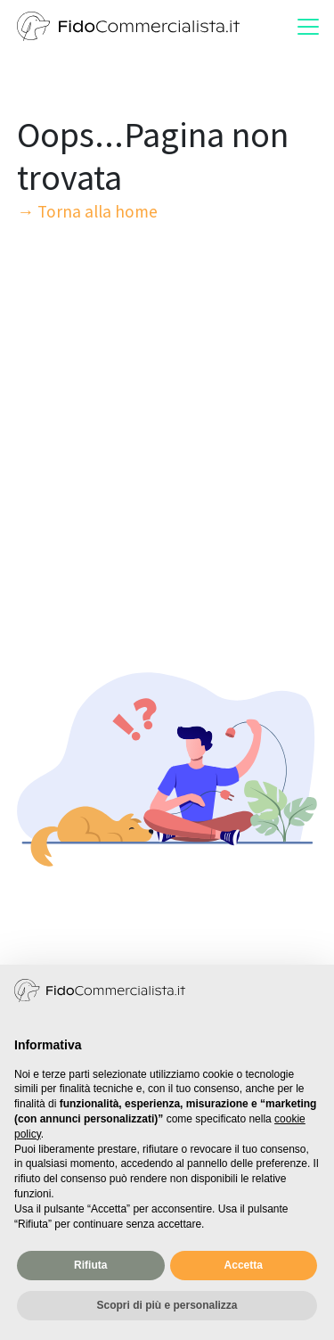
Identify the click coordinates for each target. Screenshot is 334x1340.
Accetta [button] (243, 1265)
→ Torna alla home (87, 211)
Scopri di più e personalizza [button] (166, 1305)
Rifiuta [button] (90, 1265)
